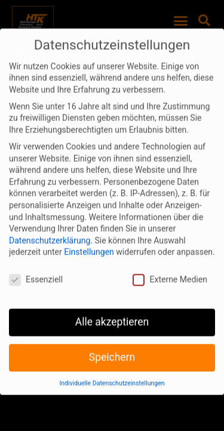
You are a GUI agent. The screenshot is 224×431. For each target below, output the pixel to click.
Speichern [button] (112, 348)
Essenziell (36, 271)
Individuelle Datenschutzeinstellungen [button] (111, 374)
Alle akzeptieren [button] (112, 313)
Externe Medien (170, 271)
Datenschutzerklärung (49, 231)
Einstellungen (89, 243)
